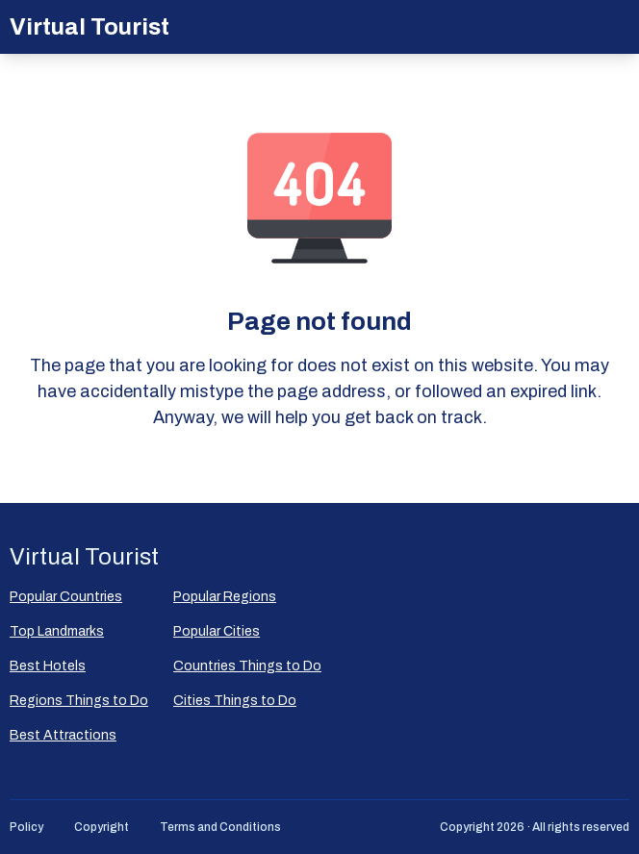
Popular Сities (216, 631)
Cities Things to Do (234, 700)
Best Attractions (63, 735)
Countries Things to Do (247, 666)
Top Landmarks (57, 631)
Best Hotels (48, 666)
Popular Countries (66, 597)
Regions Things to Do (79, 700)
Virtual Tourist (89, 26)
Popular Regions (224, 597)
